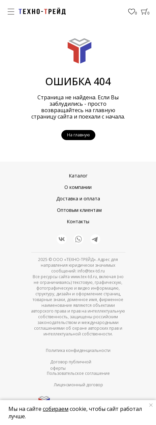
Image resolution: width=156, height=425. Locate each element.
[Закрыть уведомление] (151, 405)
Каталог (78, 175)
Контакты (78, 221)
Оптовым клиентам (79, 210)
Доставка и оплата (78, 198)
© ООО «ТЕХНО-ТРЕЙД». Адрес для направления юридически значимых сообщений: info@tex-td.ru (79, 265)
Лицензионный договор (78, 385)
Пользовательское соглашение (78, 373)
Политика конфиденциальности (78, 350)
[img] (42, 11)
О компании (78, 187)
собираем (55, 409)
